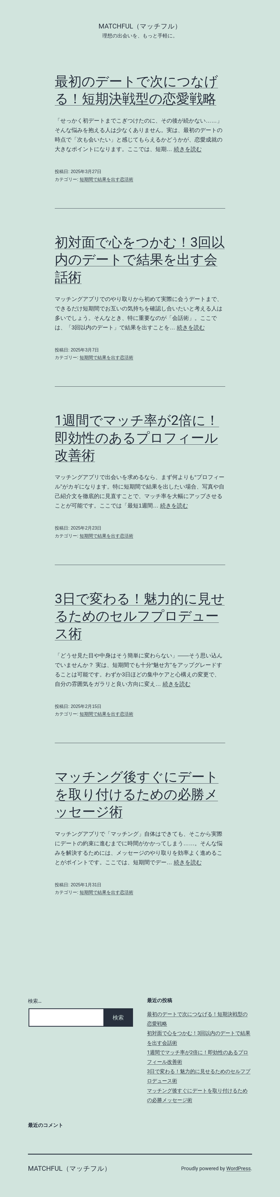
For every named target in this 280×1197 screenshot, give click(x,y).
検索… (35, 1001)
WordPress (238, 1168)
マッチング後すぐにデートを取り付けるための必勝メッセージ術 (137, 794)
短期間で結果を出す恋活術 (106, 179)
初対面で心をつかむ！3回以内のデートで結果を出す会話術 (140, 259)
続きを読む (188, 149)
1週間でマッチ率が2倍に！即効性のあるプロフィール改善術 (137, 437)
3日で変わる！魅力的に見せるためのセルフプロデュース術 (140, 616)
